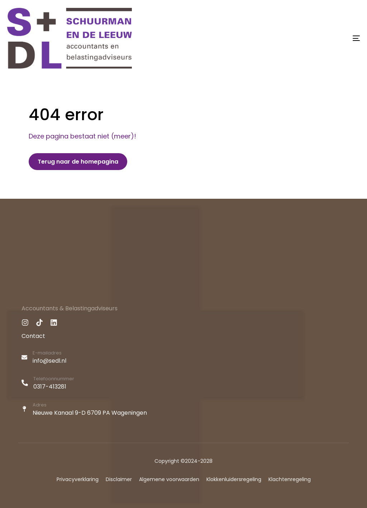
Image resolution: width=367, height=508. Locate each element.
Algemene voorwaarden (169, 479)
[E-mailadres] (183, 358)
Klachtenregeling (289, 479)
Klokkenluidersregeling (233, 479)
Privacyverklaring (78, 479)
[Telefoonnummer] (183, 383)
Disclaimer (119, 479)
